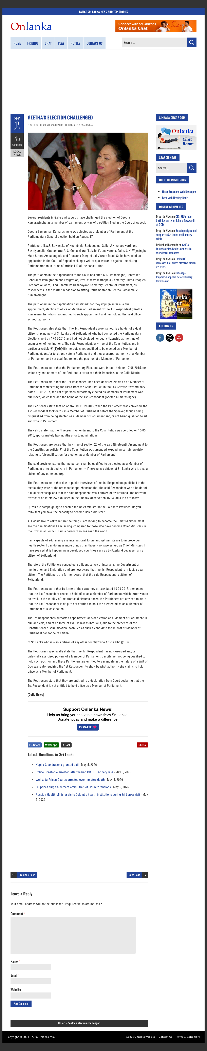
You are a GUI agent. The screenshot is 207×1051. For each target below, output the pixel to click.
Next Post (134, 874)
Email (15, 975)
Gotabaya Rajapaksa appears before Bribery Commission (174, 277)
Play (61, 43)
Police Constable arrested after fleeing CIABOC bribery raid (74, 772)
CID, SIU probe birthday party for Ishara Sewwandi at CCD (175, 220)
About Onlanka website (140, 1036)
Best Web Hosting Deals (175, 197)
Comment (17, 144)
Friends (32, 43)
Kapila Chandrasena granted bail (57, 765)
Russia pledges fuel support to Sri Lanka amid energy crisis (176, 234)
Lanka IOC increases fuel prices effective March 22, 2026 (176, 262)
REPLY (142, 745)
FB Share (34, 745)
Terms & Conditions (188, 1036)
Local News (17, 153)
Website (16, 989)
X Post (66, 745)
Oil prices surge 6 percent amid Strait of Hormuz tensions (73, 787)
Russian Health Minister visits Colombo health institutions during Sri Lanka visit (88, 795)
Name (15, 961)
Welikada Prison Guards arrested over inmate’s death (70, 780)
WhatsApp (51, 745)
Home (17, 43)
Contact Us (165, 1036)
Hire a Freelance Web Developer (179, 191)
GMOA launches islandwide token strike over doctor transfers (173, 248)
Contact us (94, 43)
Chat (48, 43)
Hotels (75, 43)
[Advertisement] (103, 81)
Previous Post (27, 874)
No (17, 138)
